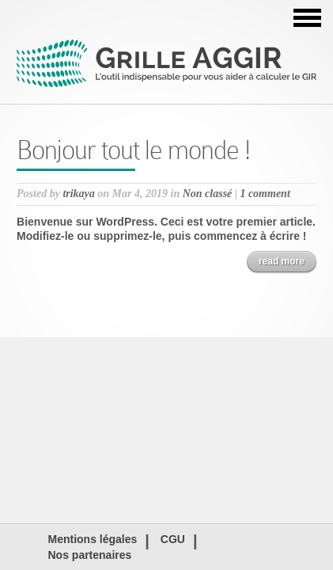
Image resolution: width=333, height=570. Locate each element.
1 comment (264, 194)
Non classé (208, 194)
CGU (173, 539)
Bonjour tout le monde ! (133, 150)
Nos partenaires (90, 555)
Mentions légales (93, 539)
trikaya (78, 194)
